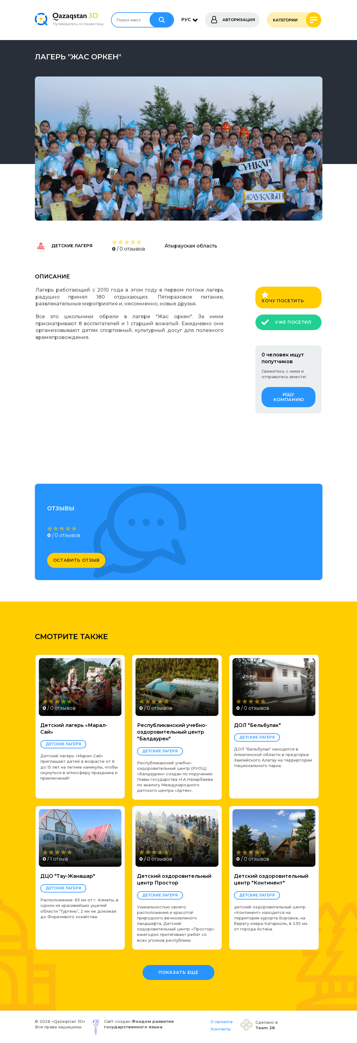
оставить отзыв (76, 560)
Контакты (220, 1028)
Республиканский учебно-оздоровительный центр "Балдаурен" (172, 732)
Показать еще (178, 972)
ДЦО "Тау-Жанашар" (67, 876)
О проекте (221, 1021)
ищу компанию (288, 397)
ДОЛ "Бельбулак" (257, 725)
